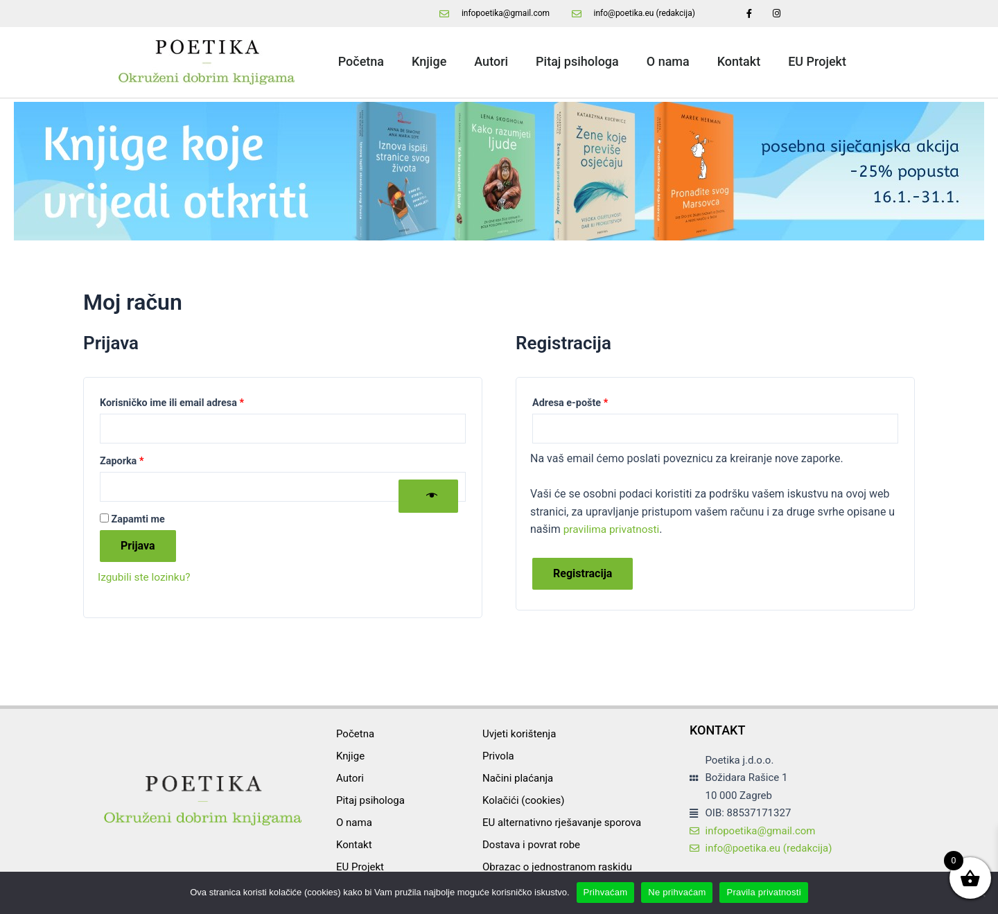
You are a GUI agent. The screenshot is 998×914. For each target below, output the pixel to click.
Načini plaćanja (517, 778)
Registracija (582, 574)
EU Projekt (817, 61)
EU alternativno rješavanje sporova (561, 822)
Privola (498, 756)
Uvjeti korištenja (519, 734)
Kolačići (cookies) (523, 800)
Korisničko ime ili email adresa (194, 401)
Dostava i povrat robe (531, 844)
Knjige (429, 61)
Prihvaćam (606, 892)
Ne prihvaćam (677, 892)
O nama (668, 61)
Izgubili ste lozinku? (146, 579)
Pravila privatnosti (763, 892)
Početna (361, 61)
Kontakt (738, 61)
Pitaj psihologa (577, 61)
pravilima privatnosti (613, 530)
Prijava (138, 547)
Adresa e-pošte (591, 401)
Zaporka (144, 460)
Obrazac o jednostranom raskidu (557, 867)
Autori (491, 61)
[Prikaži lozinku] (428, 497)
